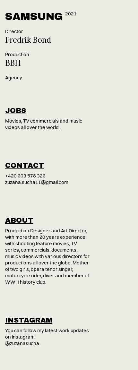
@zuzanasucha (22, 343)
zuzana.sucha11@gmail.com (36, 182)
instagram (28, 320)
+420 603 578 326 (25, 176)
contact (24, 165)
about (19, 220)
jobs (15, 111)
